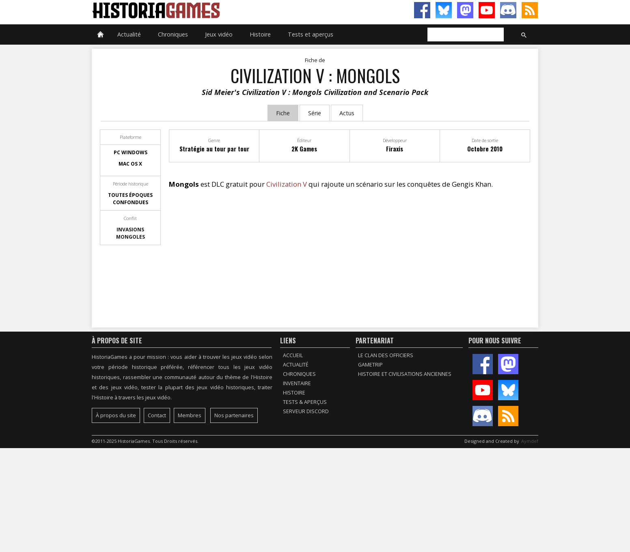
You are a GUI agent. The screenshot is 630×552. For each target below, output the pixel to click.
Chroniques (173, 34)
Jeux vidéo (219, 34)
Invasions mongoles (130, 233)
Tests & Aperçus (305, 402)
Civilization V (286, 184)
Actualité (129, 34)
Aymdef (529, 441)
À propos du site (116, 415)
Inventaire (297, 383)
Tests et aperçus (310, 34)
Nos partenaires (234, 415)
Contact (157, 415)
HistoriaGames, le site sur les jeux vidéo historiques (203, 10)
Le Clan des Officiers (385, 355)
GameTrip (370, 364)
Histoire (260, 34)
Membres (189, 415)
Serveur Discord (306, 411)
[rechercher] (464, 35)
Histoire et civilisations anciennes (404, 374)
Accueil (293, 355)
